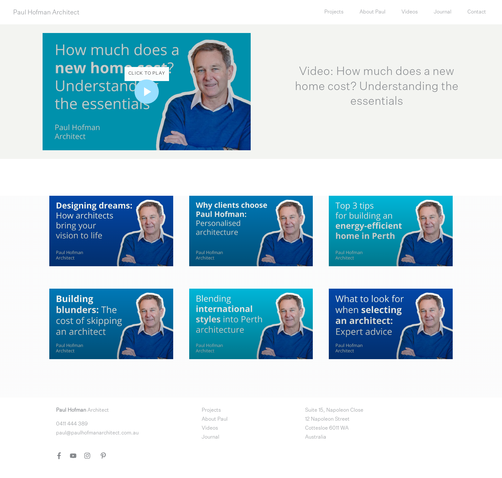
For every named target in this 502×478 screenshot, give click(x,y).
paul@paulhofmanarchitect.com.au (97, 433)
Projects (211, 410)
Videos (210, 428)
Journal (210, 437)
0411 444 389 (72, 424)
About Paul (215, 419)
